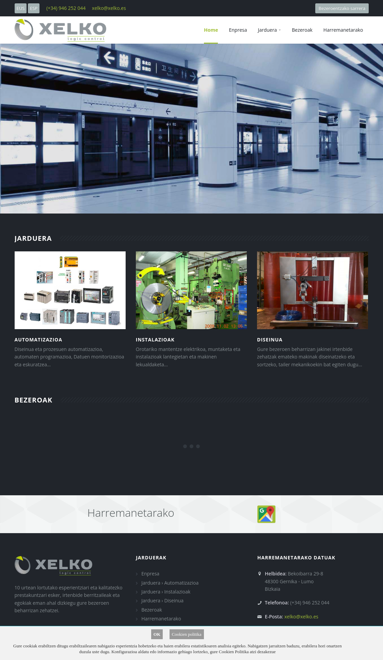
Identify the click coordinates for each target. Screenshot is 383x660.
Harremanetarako (161, 618)
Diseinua (270, 339)
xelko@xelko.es (109, 8)
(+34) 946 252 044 (65, 8)
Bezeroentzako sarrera (341, 8)
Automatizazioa (38, 339)
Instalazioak (155, 339)
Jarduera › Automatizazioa (169, 583)
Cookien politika (187, 634)
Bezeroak (151, 609)
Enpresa (150, 573)
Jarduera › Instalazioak (165, 591)
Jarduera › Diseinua (162, 600)
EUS (21, 8)
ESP (33, 8)
